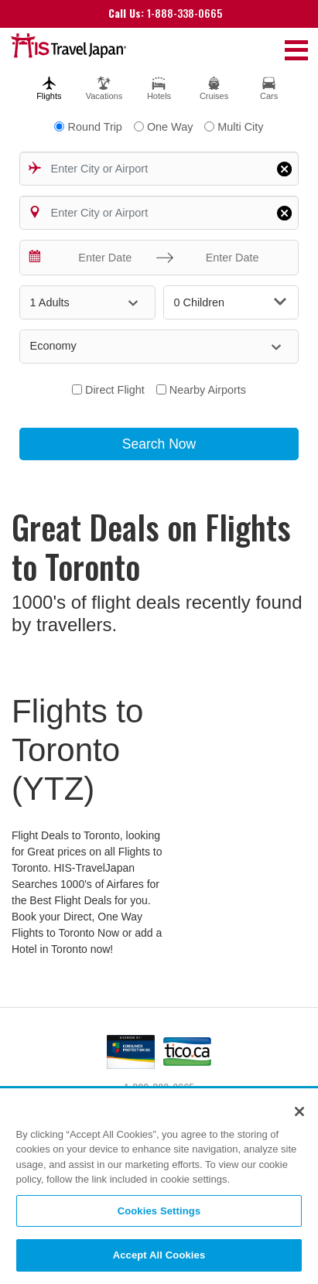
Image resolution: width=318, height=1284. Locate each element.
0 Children (230, 302)
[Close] (299, 1111)
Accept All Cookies (159, 1255)
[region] (159, 1187)
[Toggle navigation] (296, 49)
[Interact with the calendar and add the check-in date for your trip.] (35, 257)
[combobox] (159, 169)
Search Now (159, 444)
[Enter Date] (101, 258)
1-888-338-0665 (165, 13)
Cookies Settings (159, 1211)
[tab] (49, 86)
